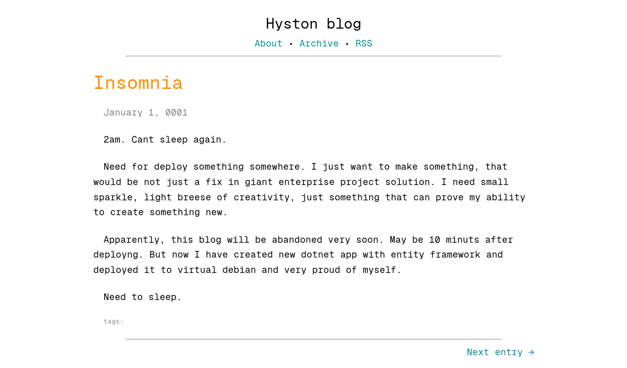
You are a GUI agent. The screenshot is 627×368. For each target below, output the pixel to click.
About (269, 43)
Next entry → (500, 352)
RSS (364, 43)
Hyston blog (313, 23)
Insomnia (138, 82)
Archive (319, 43)
